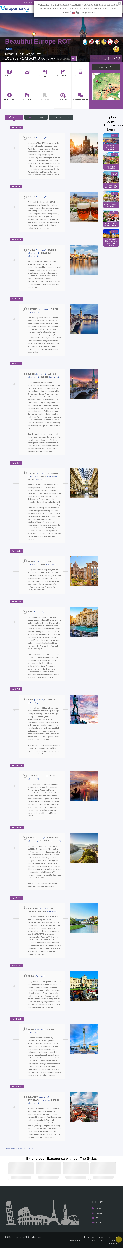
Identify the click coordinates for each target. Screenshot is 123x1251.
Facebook (97, 1211)
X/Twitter (97, 1221)
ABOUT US (91, 1240)
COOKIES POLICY (111, 1247)
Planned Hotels (35, 117)
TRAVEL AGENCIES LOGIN (76, 1244)
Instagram (97, 1216)
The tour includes (60, 117)
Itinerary (14, 117)
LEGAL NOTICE (95, 1244)
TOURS (100, 1240)
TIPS (108, 1240)
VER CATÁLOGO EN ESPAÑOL (22, 2)
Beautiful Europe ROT (38, 41)
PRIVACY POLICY (111, 1244)
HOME (81, 1240)
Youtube (97, 1226)
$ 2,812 (111, 58)
